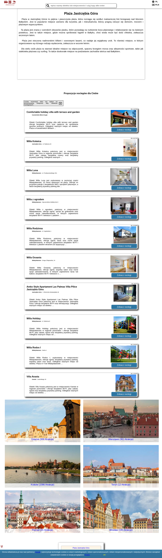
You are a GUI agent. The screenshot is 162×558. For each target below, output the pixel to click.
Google (38, 552)
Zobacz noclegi (124, 129)
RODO (87, 555)
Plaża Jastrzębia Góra (81, 548)
